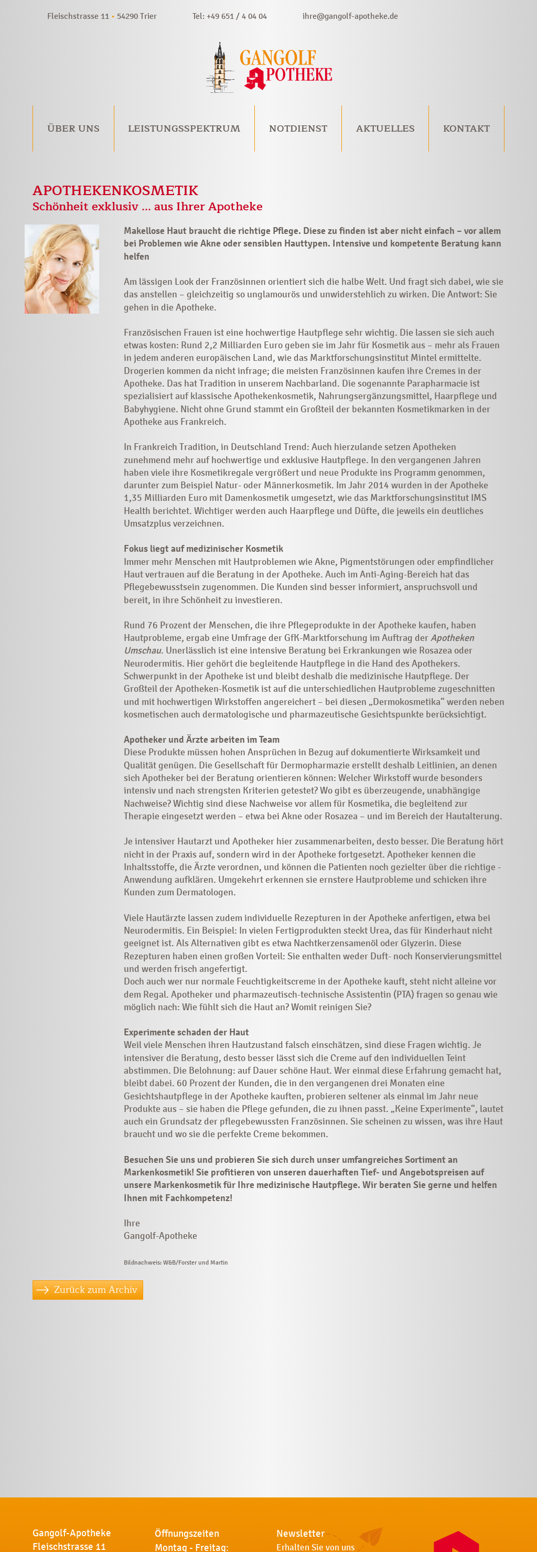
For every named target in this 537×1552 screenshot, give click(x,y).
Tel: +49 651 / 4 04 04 (229, 16)
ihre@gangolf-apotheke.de (350, 16)
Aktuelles (385, 128)
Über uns (73, 128)
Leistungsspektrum (184, 128)
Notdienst (298, 128)
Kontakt (466, 128)
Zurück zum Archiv (95, 1290)
